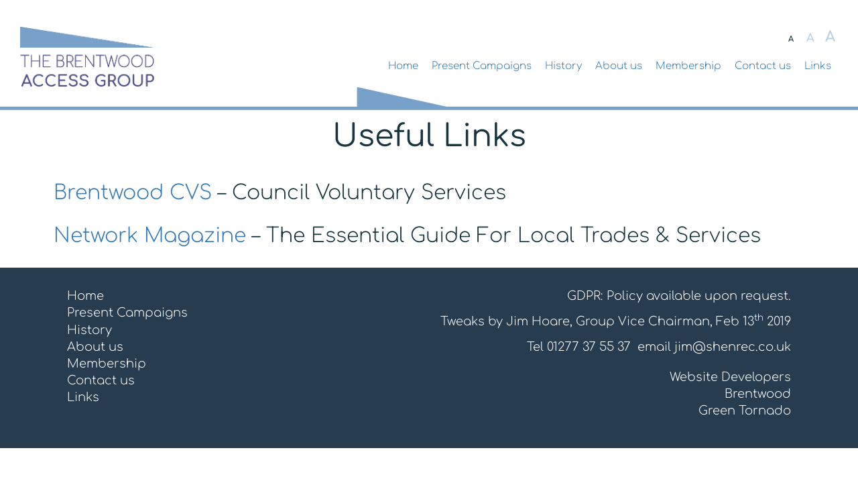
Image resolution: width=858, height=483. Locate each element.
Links (817, 66)
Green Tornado (744, 410)
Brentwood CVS (133, 193)
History (563, 66)
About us (618, 66)
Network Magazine (150, 236)
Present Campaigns (482, 66)
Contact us (763, 66)
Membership (688, 66)
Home (403, 66)
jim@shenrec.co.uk (732, 347)
